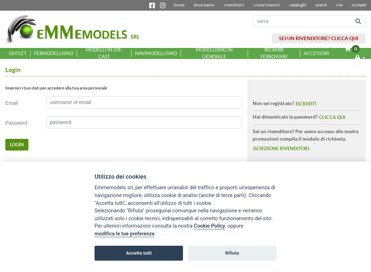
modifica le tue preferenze (125, 234)
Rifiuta (232, 253)
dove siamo (204, 4)
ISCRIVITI (306, 104)
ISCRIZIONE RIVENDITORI (281, 148)
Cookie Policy (209, 226)
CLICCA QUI (332, 117)
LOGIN (17, 144)
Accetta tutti (139, 253)
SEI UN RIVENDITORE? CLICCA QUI (318, 38)
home (179, 4)
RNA (339, 4)
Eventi (321, 4)
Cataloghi (297, 4)
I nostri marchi (266, 4)
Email (11, 103)
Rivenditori (234, 4)
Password (16, 123)
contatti (359, 4)
